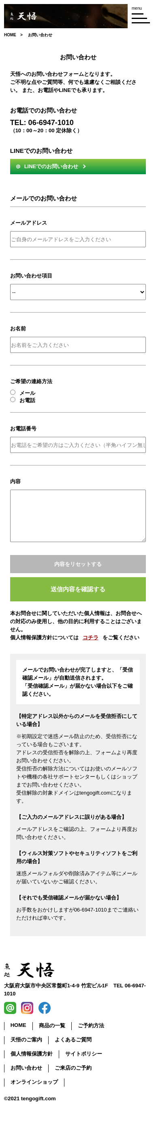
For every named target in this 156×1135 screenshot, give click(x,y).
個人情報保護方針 (32, 1054)
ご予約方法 (91, 1025)
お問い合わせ (26, 1068)
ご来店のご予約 (73, 1068)
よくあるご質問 (73, 1040)
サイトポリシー (83, 1054)
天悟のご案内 (26, 1040)
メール (22, 393)
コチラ (90, 637)
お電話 (22, 400)
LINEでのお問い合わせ (47, 166)
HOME (18, 1025)
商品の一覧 (52, 1025)
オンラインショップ (34, 1082)
